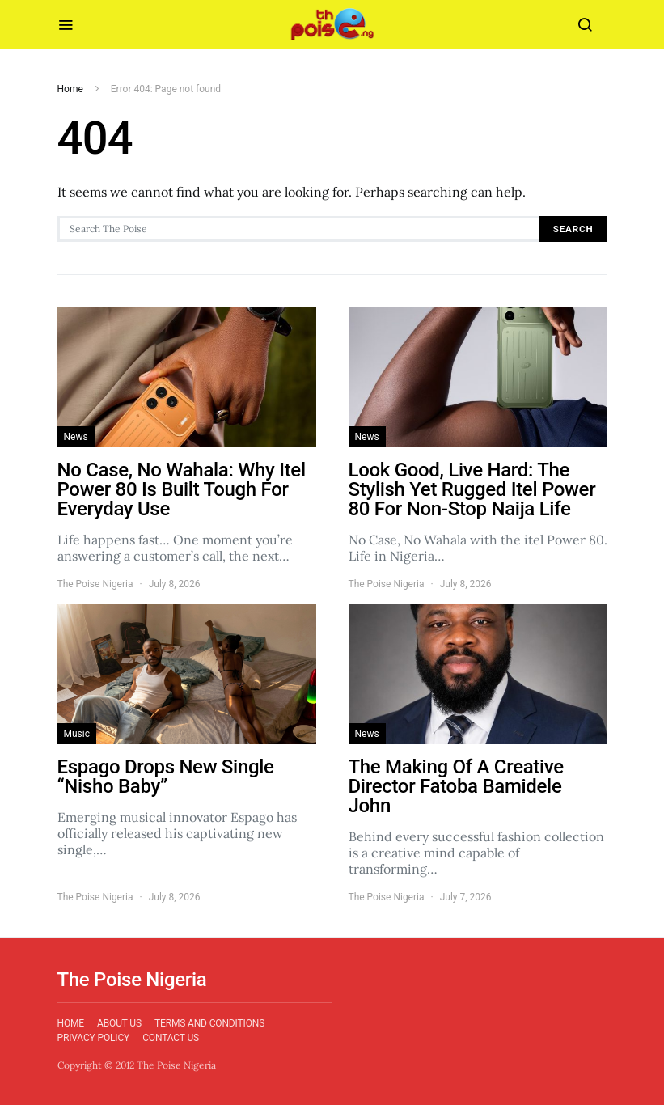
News (76, 436)
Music (77, 733)
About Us (119, 1023)
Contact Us (170, 1038)
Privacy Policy (93, 1038)
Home (70, 89)
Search (573, 229)
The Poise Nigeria (95, 584)
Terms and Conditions (209, 1023)
